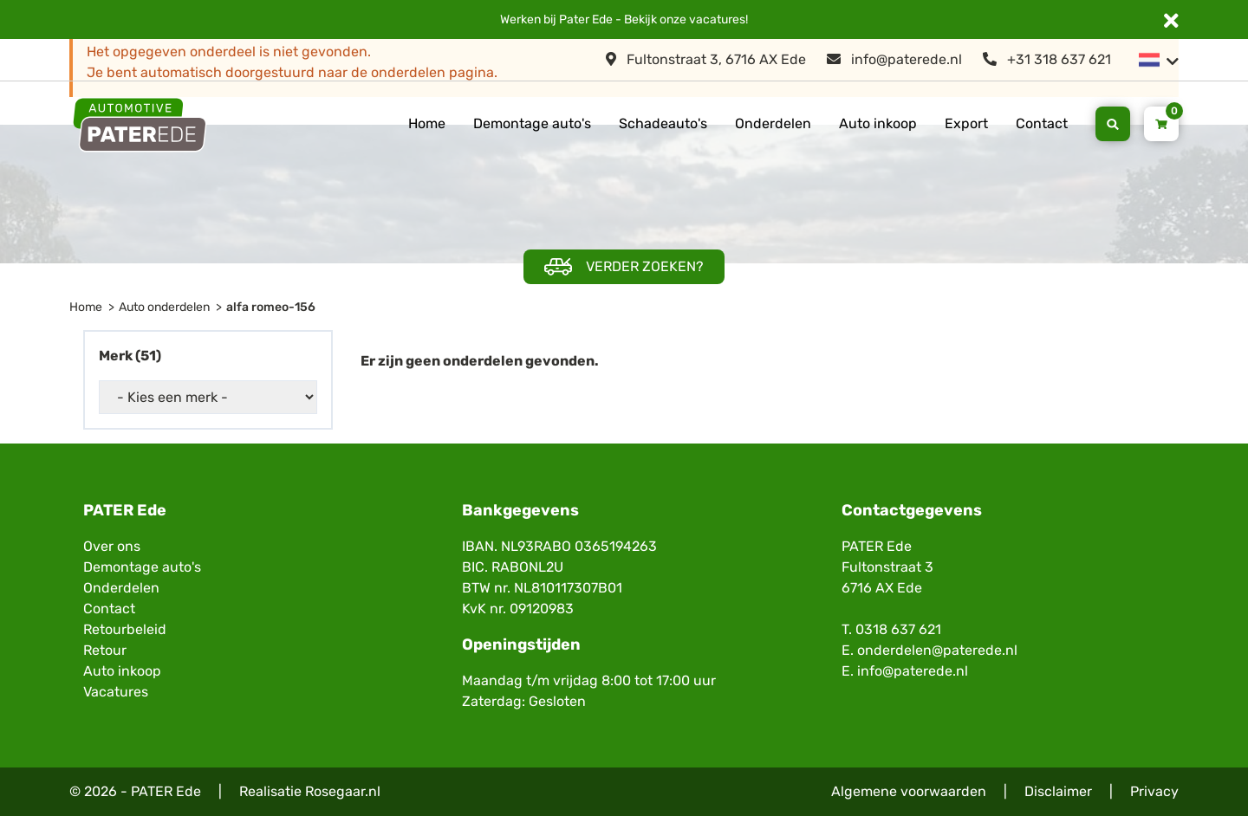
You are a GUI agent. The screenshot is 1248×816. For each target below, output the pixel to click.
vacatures (717, 19)
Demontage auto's (532, 123)
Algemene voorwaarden (908, 791)
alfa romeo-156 (270, 307)
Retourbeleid (124, 629)
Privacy (1154, 791)
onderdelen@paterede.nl (937, 650)
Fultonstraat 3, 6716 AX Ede (706, 59)
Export (966, 123)
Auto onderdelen (164, 307)
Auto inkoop (878, 123)
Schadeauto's (663, 123)
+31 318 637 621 (1047, 59)
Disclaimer (1058, 791)
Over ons (111, 546)
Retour (105, 650)
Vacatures (115, 691)
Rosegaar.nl (342, 791)
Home (426, 123)
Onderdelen (773, 123)
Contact (1042, 123)
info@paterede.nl (894, 59)
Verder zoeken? (624, 267)
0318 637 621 (898, 629)
